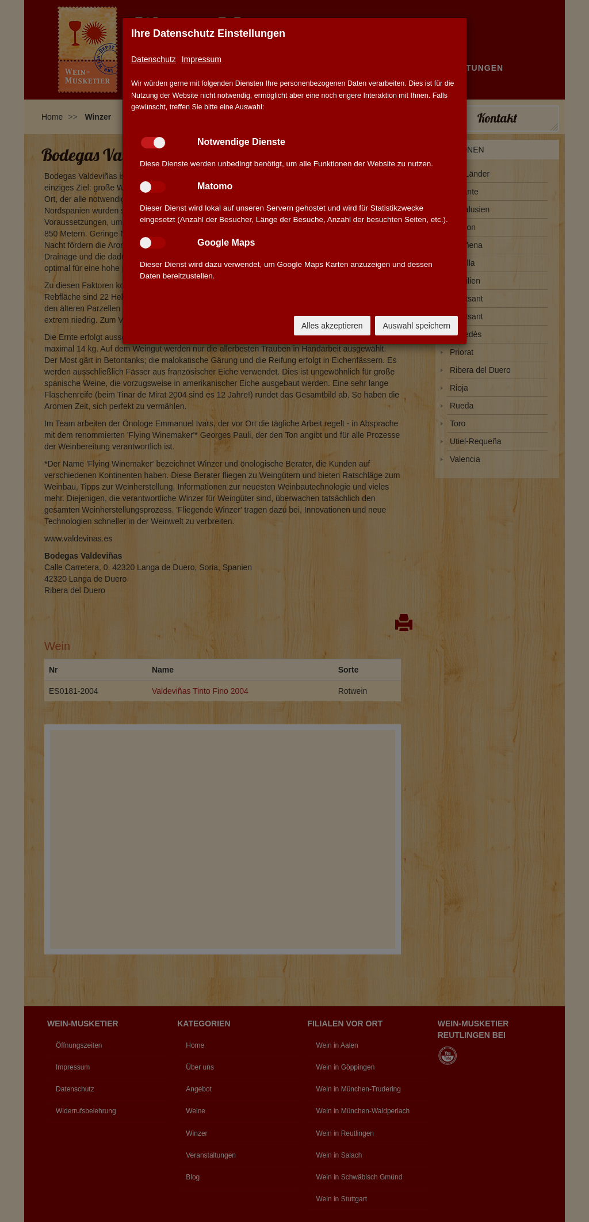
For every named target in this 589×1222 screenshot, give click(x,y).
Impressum (201, 59)
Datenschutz (153, 59)
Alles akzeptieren (332, 325)
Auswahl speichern (416, 325)
